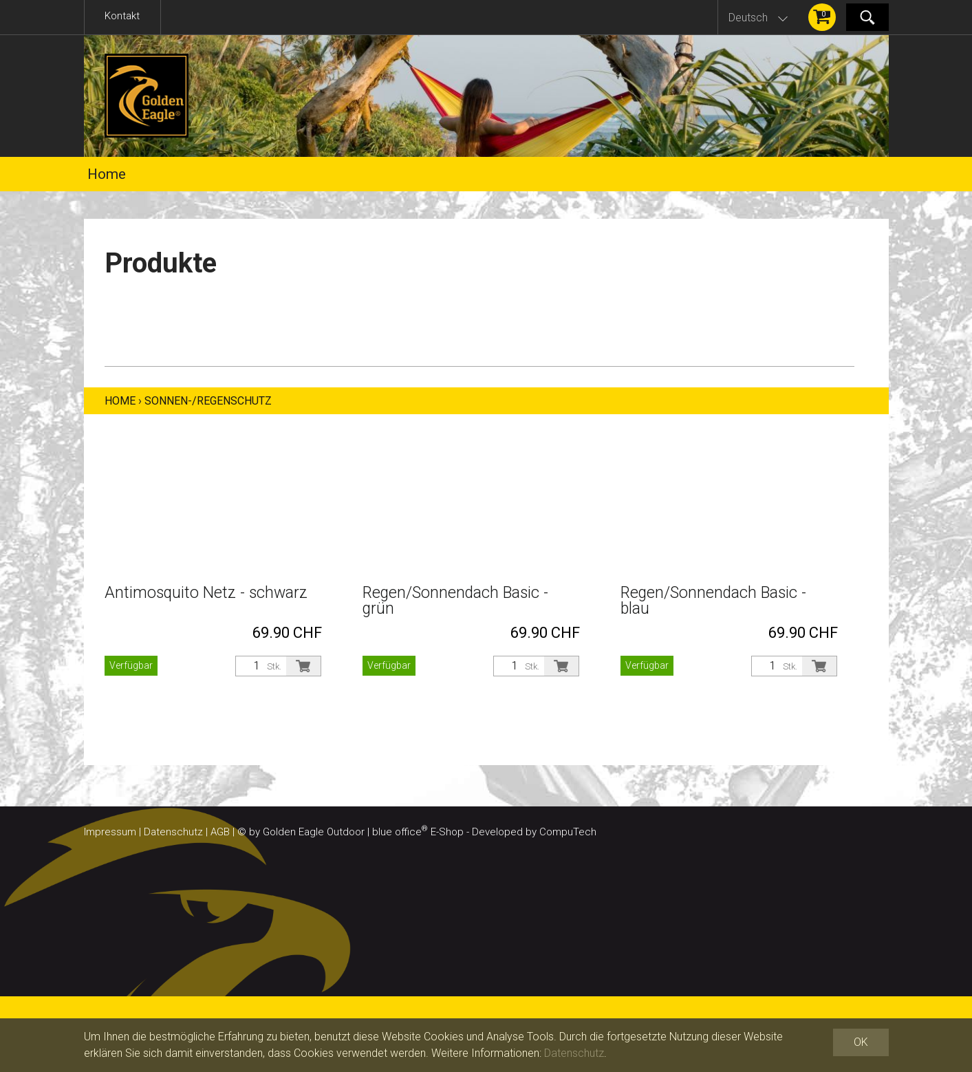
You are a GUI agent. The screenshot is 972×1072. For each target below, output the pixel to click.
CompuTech (567, 832)
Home (106, 174)
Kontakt (122, 16)
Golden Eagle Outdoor (314, 832)
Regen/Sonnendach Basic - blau (713, 600)
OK (861, 1042)
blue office (400, 832)
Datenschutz (173, 832)
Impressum (110, 832)
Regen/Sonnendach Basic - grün (455, 600)
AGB (220, 832)
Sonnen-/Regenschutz (208, 400)
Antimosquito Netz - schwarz (206, 592)
